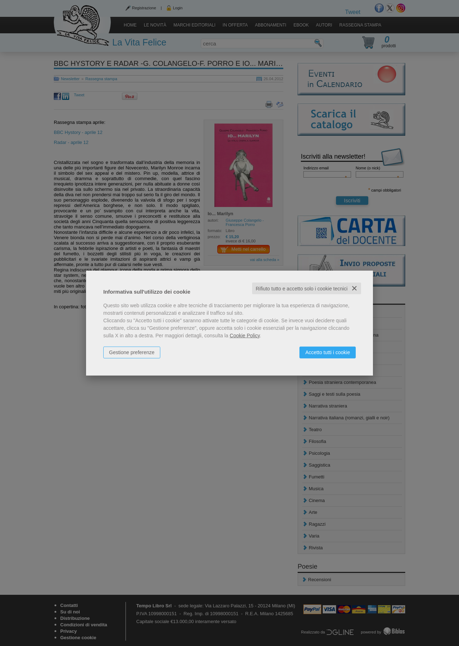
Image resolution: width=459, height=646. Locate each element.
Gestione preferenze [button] (132, 352)
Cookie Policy (245, 335)
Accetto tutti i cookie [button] (327, 352)
